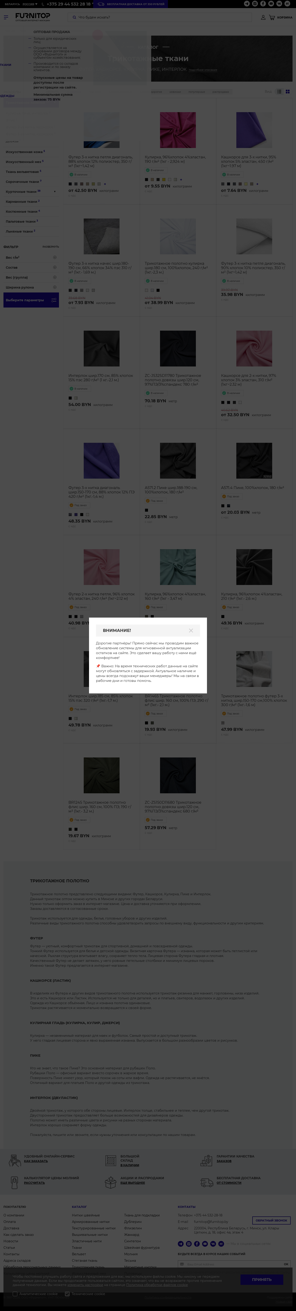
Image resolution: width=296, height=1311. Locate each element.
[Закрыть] (191, 631)
